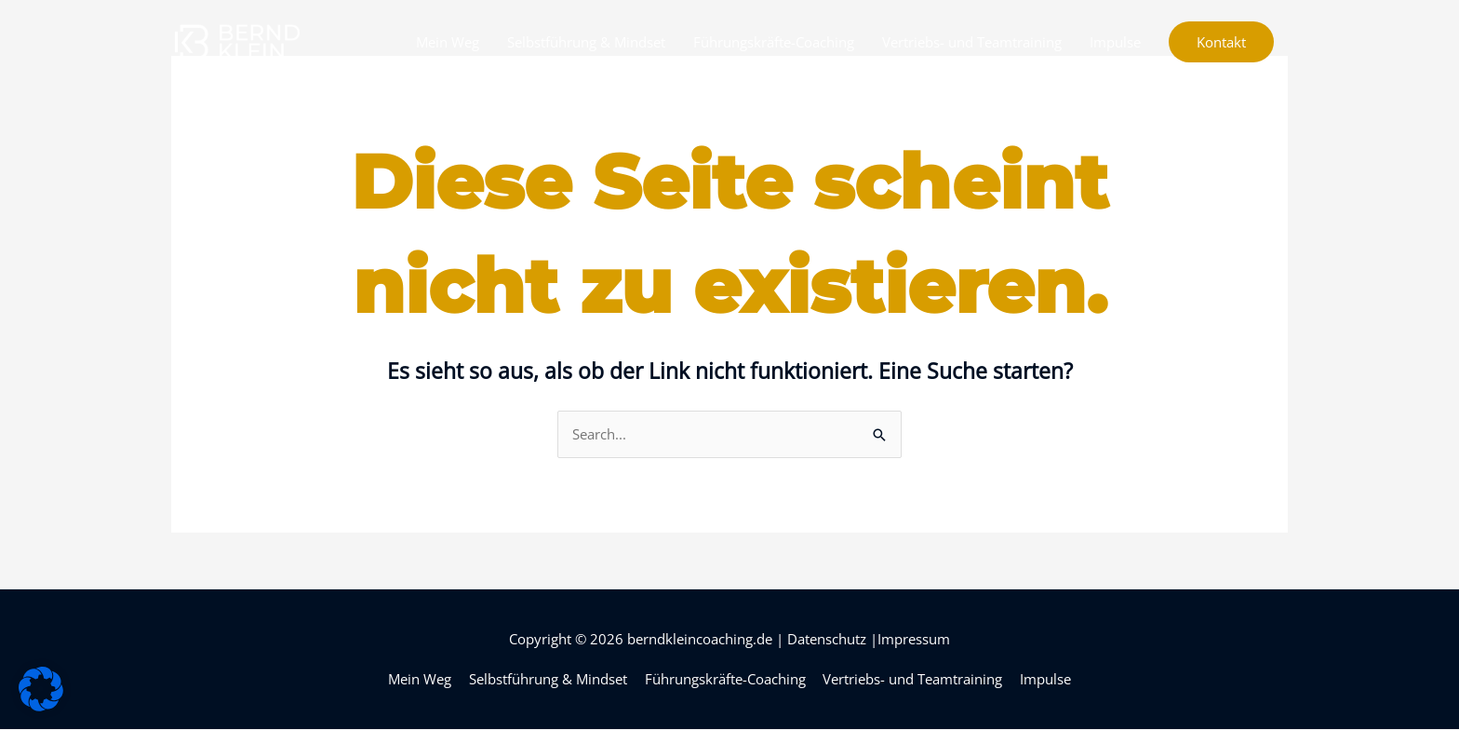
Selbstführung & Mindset (586, 42)
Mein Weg (447, 42)
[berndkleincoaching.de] (237, 40)
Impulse (1115, 42)
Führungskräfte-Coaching (773, 42)
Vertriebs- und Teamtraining (972, 42)
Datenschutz (826, 638)
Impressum (913, 638)
